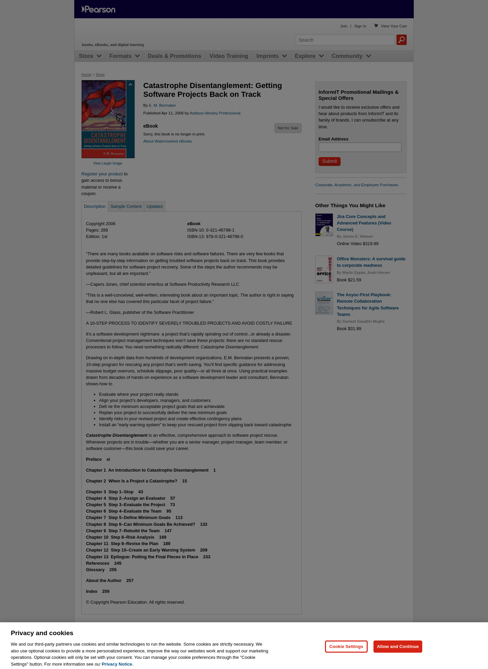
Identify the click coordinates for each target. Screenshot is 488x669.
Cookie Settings (346, 658)
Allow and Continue (398, 658)
